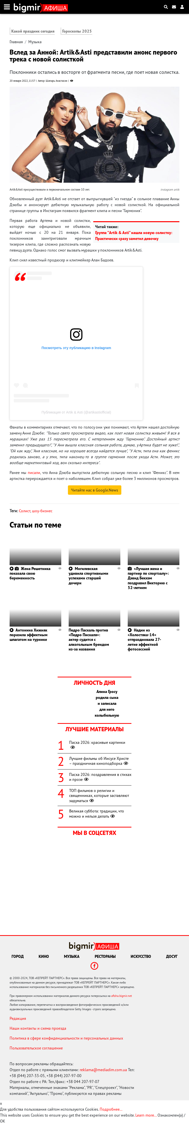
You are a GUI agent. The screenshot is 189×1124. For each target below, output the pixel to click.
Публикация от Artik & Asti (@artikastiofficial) (76, 412)
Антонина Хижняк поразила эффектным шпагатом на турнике (28, 635)
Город (18, 956)
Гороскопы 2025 (77, 31)
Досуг (171, 956)
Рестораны (105, 956)
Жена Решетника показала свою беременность (30, 573)
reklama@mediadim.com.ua (103, 1069)
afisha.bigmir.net (121, 996)
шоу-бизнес (42, 510)
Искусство (141, 956)
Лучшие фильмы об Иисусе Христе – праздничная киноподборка (99, 761)
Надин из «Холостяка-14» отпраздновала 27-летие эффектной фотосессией (144, 639)
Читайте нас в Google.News (94, 490)
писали (34, 472)
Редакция (18, 1018)
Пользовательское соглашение (36, 1047)
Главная (16, 41)
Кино (44, 956)
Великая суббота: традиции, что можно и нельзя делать (96, 813)
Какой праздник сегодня (32, 31)
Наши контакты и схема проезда (38, 1028)
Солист (24, 510)
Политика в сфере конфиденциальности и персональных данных (66, 1038)
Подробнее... (111, 1109)
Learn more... (146, 1115)
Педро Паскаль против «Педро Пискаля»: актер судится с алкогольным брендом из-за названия (89, 639)
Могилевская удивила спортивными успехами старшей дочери (88, 575)
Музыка (35, 41)
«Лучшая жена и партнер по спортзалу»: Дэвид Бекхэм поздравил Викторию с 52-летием (148, 578)
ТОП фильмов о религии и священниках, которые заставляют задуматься (99, 795)
